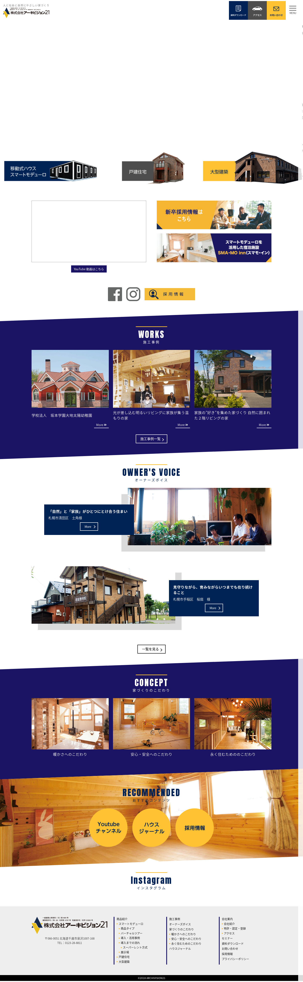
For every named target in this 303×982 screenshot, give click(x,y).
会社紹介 (229, 924)
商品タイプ (127, 929)
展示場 (125, 953)
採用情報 (227, 955)
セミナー (227, 939)
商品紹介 (122, 920)
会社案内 (227, 920)
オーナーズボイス (180, 925)
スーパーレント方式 (135, 948)
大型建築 (124, 962)
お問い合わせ (230, 950)
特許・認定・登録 (235, 929)
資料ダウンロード (233, 944)
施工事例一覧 (150, 439)
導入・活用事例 (130, 939)
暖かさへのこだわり (183, 935)
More (88, 527)
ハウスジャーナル (180, 950)
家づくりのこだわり (181, 930)
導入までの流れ (130, 943)
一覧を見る (150, 650)
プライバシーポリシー (235, 960)
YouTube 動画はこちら (89, 269)
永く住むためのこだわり (186, 944)
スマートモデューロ (131, 924)
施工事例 (174, 920)
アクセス (229, 934)
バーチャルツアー (131, 934)
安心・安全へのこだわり (186, 940)
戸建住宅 (124, 958)
